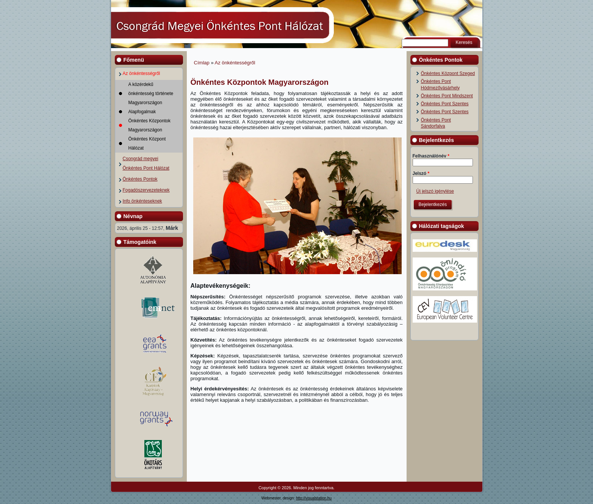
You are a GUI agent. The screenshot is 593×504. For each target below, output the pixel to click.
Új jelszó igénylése (435, 191)
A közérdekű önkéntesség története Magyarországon (151, 93)
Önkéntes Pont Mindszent (447, 95)
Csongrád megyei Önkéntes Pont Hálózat (146, 163)
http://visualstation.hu (314, 498)
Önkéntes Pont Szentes (445, 103)
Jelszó (421, 173)
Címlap (202, 63)
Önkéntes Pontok (140, 179)
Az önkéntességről (141, 73)
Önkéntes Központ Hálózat (147, 143)
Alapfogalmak (142, 111)
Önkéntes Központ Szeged (448, 73)
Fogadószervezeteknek (146, 190)
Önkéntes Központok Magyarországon (149, 125)
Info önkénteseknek (142, 201)
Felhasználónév (431, 156)
